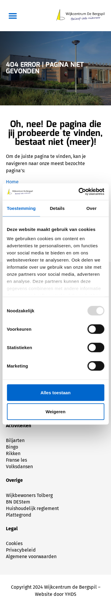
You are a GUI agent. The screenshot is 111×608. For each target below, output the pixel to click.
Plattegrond (18, 515)
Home (12, 182)
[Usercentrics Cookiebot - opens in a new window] (79, 192)
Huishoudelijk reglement (32, 508)
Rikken (13, 453)
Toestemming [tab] (21, 207)
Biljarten (15, 440)
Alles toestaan (56, 392)
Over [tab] (91, 207)
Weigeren (55, 411)
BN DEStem (18, 502)
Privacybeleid (21, 550)
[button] (12, 15)
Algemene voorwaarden (31, 556)
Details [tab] (57, 207)
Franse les (16, 460)
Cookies (14, 543)
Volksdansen (19, 466)
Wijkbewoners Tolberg (29, 495)
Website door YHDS (55, 594)
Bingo (12, 447)
